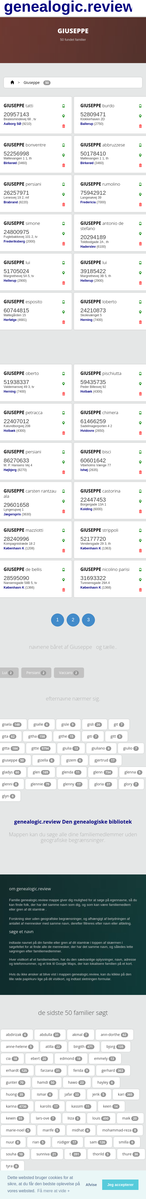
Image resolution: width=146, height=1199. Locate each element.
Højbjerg (10, 470)
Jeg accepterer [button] (120, 1185)
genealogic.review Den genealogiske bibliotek (73, 822)
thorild (101, 1154)
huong (15, 1094)
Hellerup (10, 280)
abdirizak (17, 1034)
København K (14, 548)
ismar (45, 1094)
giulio (131, 748)
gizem (74, 760)
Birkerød (10, 163)
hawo (77, 1082)
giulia (71, 748)
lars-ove (46, 1118)
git (119, 724)
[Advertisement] (71, 347)
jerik (99, 1094)
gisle (68, 724)
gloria (103, 784)
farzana (50, 1070)
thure (131, 1154)
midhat (81, 1130)
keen (111, 1106)
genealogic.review (69, 6)
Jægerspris (12, 514)
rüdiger (67, 1142)
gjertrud (105, 760)
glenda (71, 772)
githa (37, 736)
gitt (116, 736)
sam (98, 1142)
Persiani (36, 672)
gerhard (113, 1070)
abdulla (50, 1034)
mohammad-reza (120, 1130)
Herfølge (10, 320)
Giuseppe (32, 82)
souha (15, 1154)
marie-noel (18, 1130)
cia (12, 1058)
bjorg (115, 1046)
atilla (53, 1046)
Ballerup (86, 124)
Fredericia (88, 202)
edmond (71, 1058)
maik (130, 1118)
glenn (103, 772)
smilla (127, 1142)
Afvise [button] (91, 1185)
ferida (81, 1070)
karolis (49, 1106)
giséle (41, 724)
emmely (105, 1058)
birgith (84, 1046)
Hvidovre (87, 431)
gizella (46, 760)
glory (131, 784)
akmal (80, 1034)
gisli (94, 724)
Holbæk (86, 391)
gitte (41, 748)
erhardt (17, 1070)
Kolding (86, 509)
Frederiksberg (14, 241)
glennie (41, 784)
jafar (72, 1094)
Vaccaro (69, 672)
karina (17, 1106)
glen (41, 772)
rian (38, 1142)
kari (126, 1094)
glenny (72, 784)
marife (51, 1130)
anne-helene (19, 1046)
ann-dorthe (114, 1034)
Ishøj (84, 470)
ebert (39, 1058)
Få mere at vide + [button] (53, 1191)
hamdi (46, 1082)
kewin (15, 1118)
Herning (86, 320)
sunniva (47, 1154)
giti (93, 736)
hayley (106, 1082)
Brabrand (11, 202)
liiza (74, 1118)
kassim (81, 1106)
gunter (15, 1082)
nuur (13, 1142)
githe (67, 736)
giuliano (101, 748)
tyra (12, 1166)
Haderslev (88, 246)
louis (101, 1118)
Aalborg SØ (12, 124)
